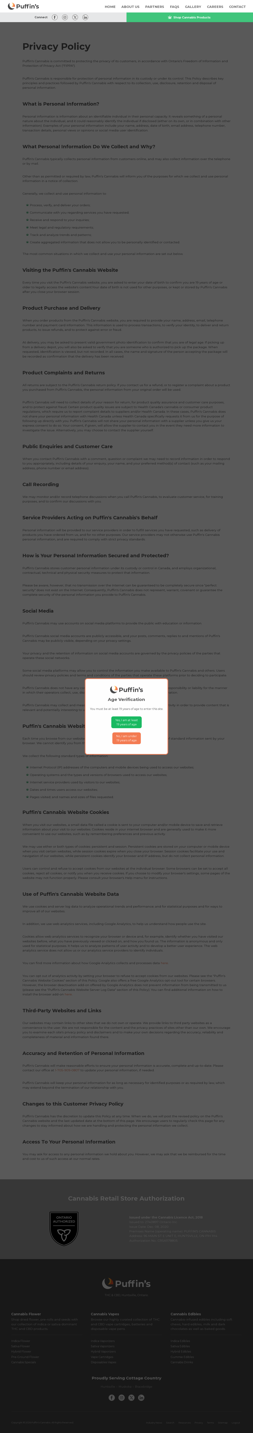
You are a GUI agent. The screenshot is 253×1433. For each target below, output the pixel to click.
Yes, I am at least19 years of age (126, 722)
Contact (237, 7)
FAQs (174, 7)
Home (110, 7)
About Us (130, 7)
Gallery (193, 7)
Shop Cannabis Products (189, 17)
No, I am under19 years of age (126, 738)
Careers (215, 7)
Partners (154, 7)
